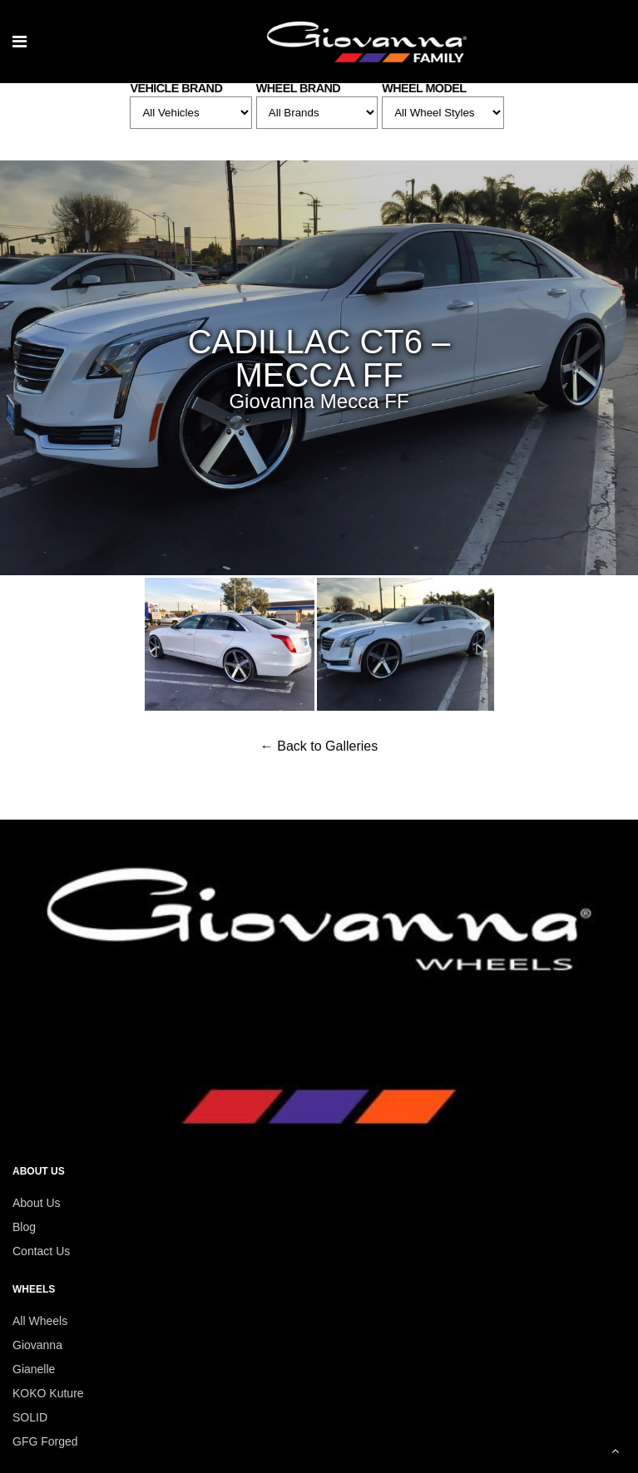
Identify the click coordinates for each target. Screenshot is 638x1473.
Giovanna (37, 1345)
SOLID (29, 1417)
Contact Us (41, 1251)
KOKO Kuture (48, 1393)
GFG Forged (45, 1441)
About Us (36, 1202)
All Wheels (39, 1321)
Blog (24, 1227)
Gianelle (33, 1369)
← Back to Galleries (319, 746)
